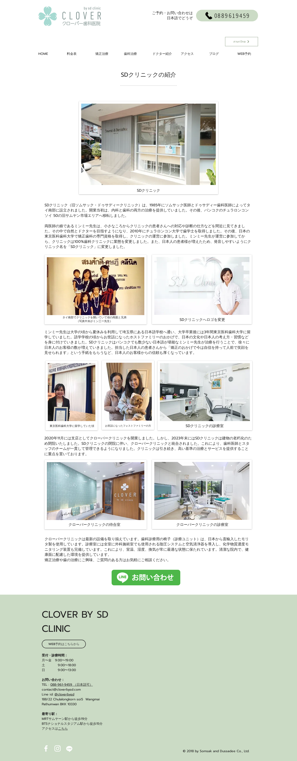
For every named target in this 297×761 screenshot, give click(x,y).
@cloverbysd (64, 694)
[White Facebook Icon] (46, 748)
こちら (63, 728)
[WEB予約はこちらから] (64, 644)
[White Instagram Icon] (57, 748)
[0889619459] (227, 15)
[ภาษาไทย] (241, 41)
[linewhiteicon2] (69, 748)
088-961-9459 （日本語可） (71, 684)
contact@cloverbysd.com (61, 689)
